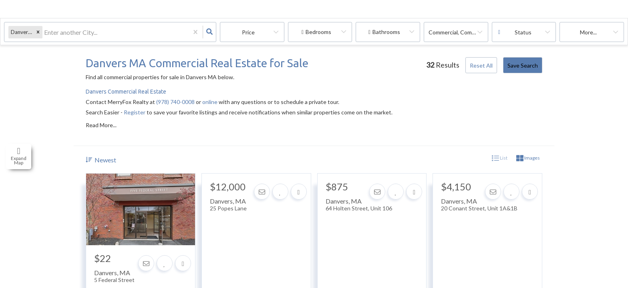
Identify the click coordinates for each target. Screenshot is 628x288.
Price (248, 32)
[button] (38, 32)
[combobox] (44, 32)
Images (528, 158)
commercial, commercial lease (458, 32)
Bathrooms (386, 31)
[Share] (183, 263)
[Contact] (146, 263)
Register (134, 112)
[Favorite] (165, 263)
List (499, 158)
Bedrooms (318, 31)
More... (588, 32)
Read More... (101, 125)
